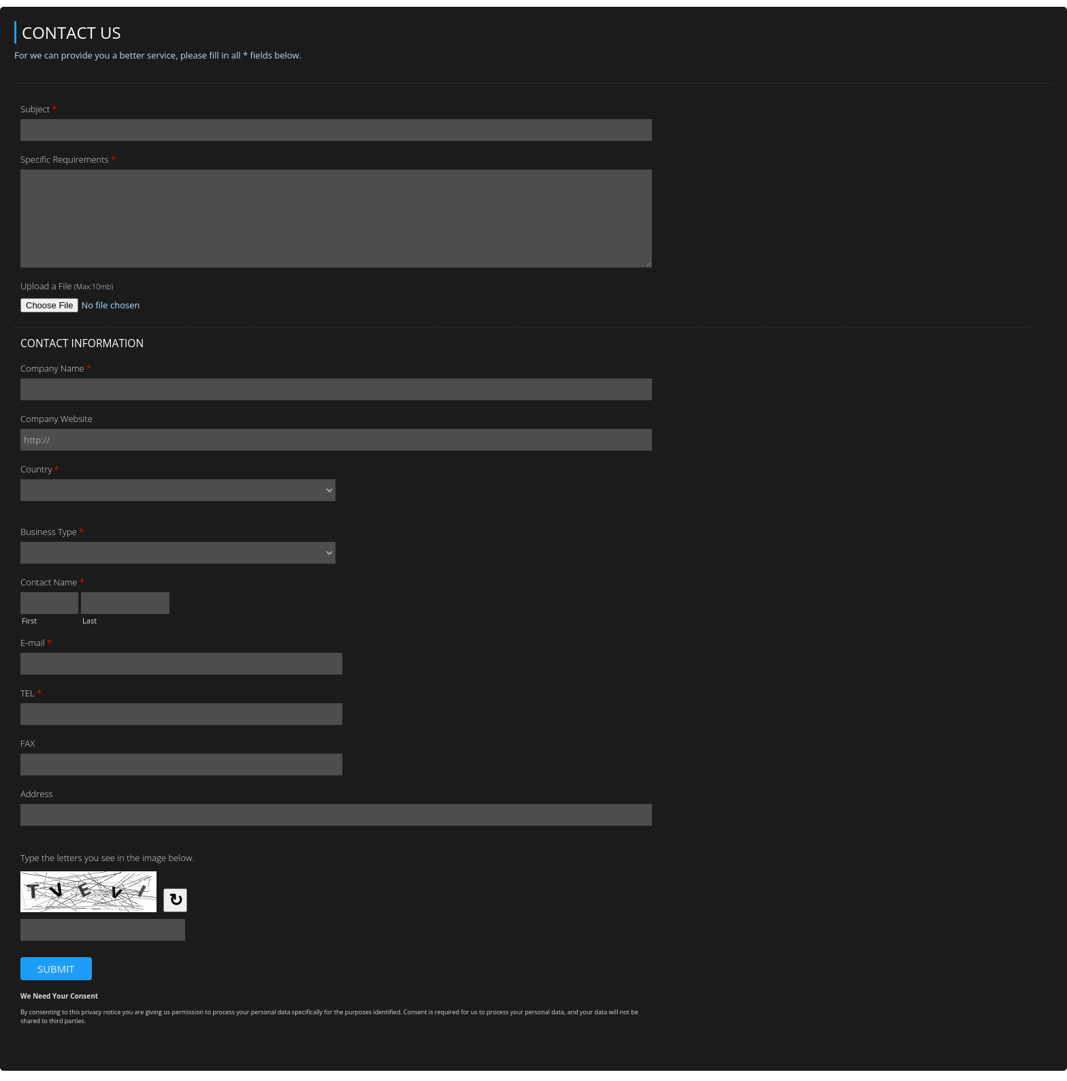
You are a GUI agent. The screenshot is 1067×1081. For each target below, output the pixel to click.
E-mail (36, 644)
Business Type (52, 534)
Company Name (55, 370)
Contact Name (52, 584)
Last (89, 619)
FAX (27, 743)
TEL (31, 695)
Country (39, 471)
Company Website (56, 419)
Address (36, 794)
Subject (38, 111)
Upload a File (66, 286)
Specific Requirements (68, 161)
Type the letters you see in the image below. (107, 858)
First (29, 619)
